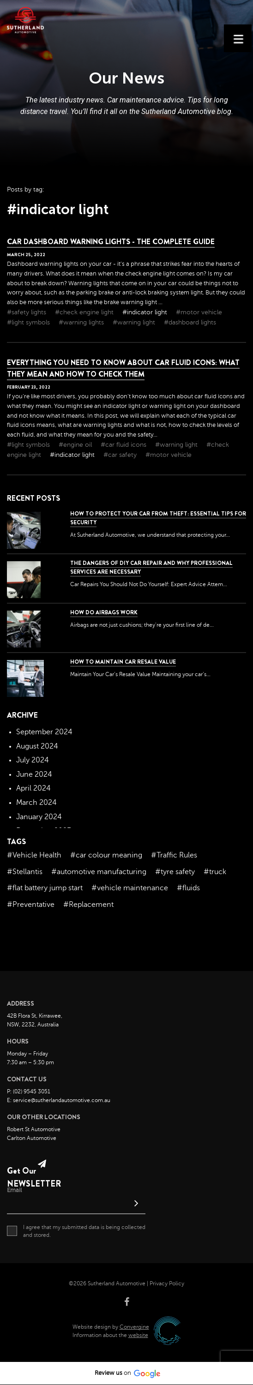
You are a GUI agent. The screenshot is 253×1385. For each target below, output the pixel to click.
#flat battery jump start (45, 888)
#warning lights (82, 322)
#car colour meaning (106, 855)
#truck (215, 872)
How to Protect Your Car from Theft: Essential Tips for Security (158, 518)
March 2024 (36, 802)
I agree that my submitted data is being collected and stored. (76, 1230)
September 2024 (44, 732)
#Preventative (30, 904)
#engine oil (76, 444)
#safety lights (27, 312)
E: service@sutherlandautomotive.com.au (58, 1100)
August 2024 (37, 746)
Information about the (110, 1335)
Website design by (110, 1327)
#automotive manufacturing (98, 872)
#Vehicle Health (34, 855)
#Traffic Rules (174, 855)
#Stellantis (24, 872)
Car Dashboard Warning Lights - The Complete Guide (111, 241)
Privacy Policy (167, 1283)
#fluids (188, 888)
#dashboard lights (190, 322)
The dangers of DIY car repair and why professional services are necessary (151, 567)
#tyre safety (175, 872)
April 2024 (33, 788)
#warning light (135, 322)
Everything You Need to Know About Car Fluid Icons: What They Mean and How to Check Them (123, 368)
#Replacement (88, 904)
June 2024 (34, 774)
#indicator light (145, 312)
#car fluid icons (124, 444)
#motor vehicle (199, 312)
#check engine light (85, 312)
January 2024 (39, 817)
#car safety (121, 454)
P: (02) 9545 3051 (28, 1091)
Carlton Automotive (31, 1138)
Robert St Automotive (33, 1129)
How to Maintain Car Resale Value (123, 662)
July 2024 (32, 760)
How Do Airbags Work (104, 612)
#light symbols (29, 322)
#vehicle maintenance (129, 888)
